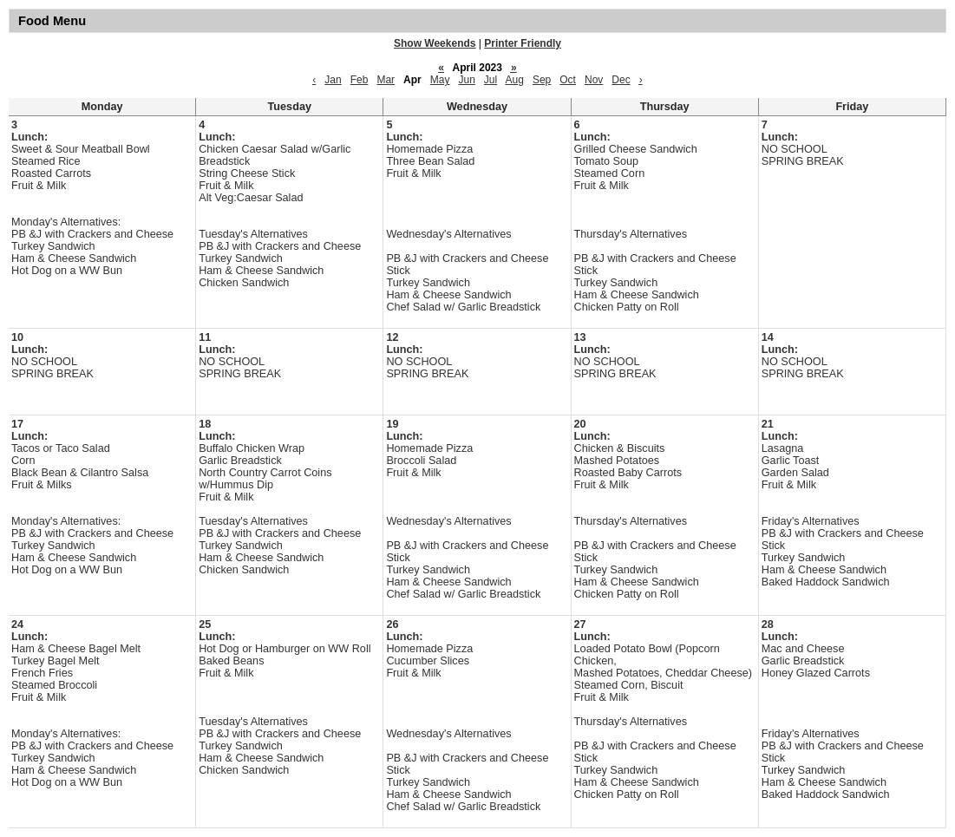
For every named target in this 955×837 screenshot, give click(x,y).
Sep (542, 80)
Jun (466, 80)
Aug (515, 80)
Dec (621, 80)
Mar (385, 80)
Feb (359, 80)
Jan (332, 80)
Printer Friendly (522, 43)
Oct (567, 80)
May (440, 80)
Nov (594, 80)
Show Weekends (434, 43)
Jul (490, 80)
